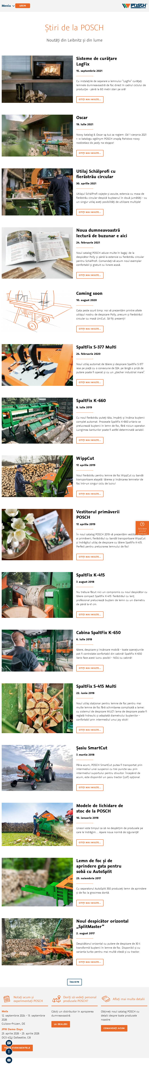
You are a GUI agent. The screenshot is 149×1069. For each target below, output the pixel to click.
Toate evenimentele (17, 1047)
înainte (74, 982)
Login (22, 5)
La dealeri (60, 1024)
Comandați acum (114, 1028)
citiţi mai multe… (90, 99)
